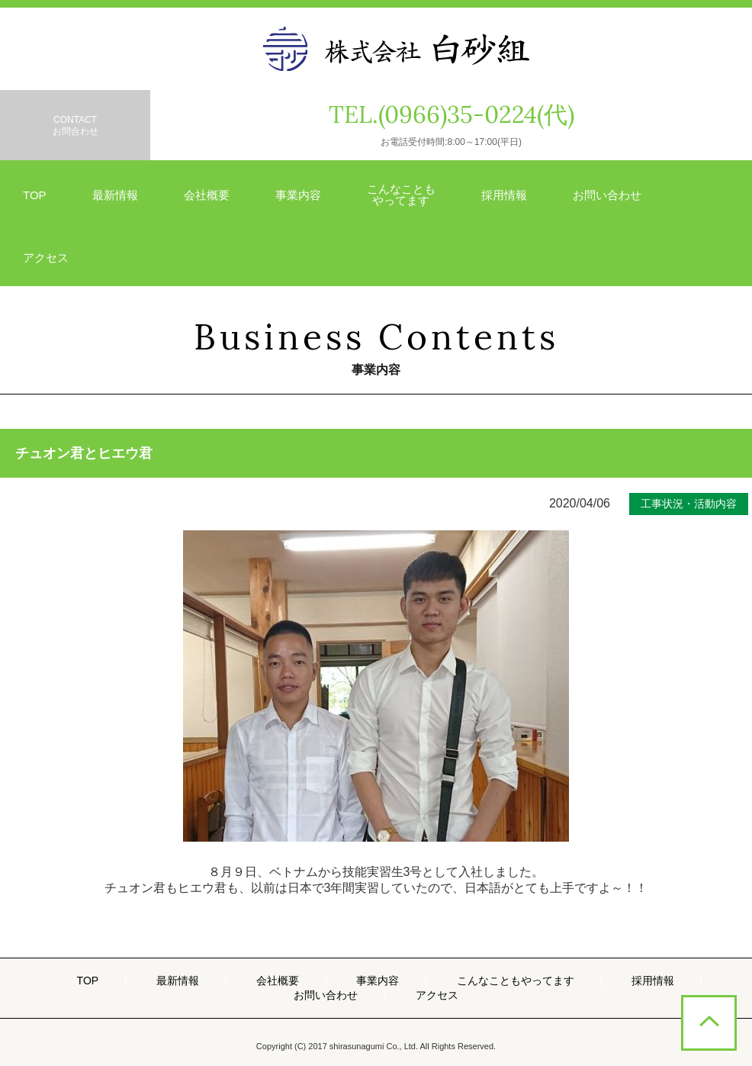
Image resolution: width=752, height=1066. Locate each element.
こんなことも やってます (401, 194)
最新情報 (115, 194)
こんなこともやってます (515, 980)
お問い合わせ (607, 194)
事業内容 (298, 194)
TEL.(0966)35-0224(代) (451, 115)
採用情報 (504, 194)
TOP (35, 194)
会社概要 (207, 194)
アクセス (46, 257)
